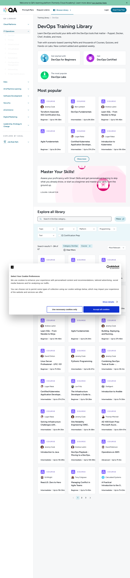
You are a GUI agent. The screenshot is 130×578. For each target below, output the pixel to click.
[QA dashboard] (10, 10)
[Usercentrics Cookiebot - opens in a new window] (108, 267)
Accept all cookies (101, 309)
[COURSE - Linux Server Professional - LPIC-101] (51, 360)
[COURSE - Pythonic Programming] (82, 360)
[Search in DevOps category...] (76, 220)
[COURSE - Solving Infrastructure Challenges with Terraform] (51, 421)
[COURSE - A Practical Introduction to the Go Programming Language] (112, 481)
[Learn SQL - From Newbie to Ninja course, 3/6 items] (112, 111)
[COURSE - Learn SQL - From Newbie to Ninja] (51, 330)
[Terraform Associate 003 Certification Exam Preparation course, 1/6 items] (51, 111)
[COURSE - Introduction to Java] (51, 451)
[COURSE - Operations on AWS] (112, 451)
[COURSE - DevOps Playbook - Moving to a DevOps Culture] (82, 451)
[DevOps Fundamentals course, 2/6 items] (82, 111)
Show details (108, 302)
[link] (18, 36)
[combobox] (47, 230)
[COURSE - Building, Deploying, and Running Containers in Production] (112, 330)
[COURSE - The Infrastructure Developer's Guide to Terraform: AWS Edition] (82, 390)
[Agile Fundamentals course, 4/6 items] (51, 141)
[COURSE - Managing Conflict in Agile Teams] (82, 481)
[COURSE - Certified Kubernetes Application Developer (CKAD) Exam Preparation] (51, 390)
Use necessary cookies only (64, 309)
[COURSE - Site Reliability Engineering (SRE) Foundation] (82, 421)
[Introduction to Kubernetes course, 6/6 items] (112, 141)
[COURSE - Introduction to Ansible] (112, 390)
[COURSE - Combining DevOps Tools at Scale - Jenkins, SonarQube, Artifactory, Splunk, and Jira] (112, 360)
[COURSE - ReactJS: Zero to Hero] (51, 481)
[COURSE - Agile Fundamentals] (82, 330)
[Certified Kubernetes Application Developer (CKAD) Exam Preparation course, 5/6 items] (82, 141)
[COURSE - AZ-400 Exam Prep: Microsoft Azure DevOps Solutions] (112, 421)
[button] (127, 3)
